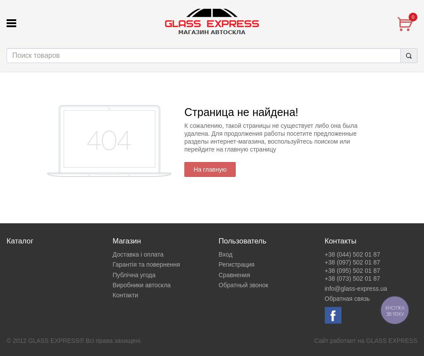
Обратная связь (347, 298)
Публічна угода (134, 274)
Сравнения (234, 274)
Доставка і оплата (138, 254)
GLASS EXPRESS (391, 340)
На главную (210, 169)
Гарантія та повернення (146, 264)
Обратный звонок (243, 285)
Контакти (125, 295)
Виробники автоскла (142, 285)
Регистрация (237, 264)
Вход (226, 254)
